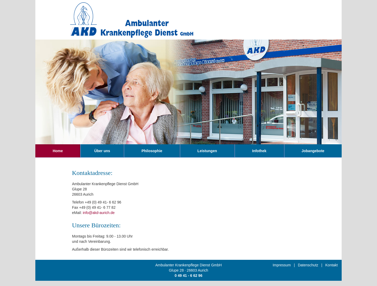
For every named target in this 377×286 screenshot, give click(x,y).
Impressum (282, 265)
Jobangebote (313, 151)
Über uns (102, 151)
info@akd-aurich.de (99, 213)
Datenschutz (308, 265)
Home (58, 151)
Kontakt (331, 265)
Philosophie (151, 151)
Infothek (259, 151)
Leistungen (207, 151)
